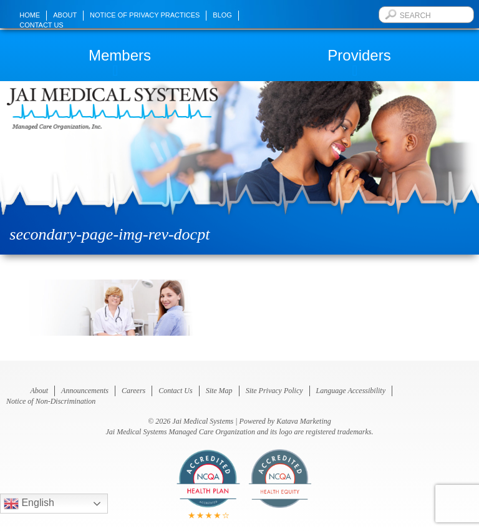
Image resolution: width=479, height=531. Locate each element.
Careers (133, 390)
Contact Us (41, 25)
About (65, 15)
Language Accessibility (350, 390)
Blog (222, 15)
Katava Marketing (303, 421)
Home (29, 15)
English (29, 503)
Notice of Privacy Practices (145, 15)
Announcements (85, 390)
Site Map (219, 390)
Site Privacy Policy (274, 390)
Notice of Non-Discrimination (50, 401)
